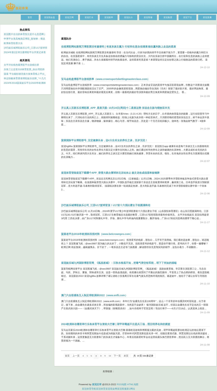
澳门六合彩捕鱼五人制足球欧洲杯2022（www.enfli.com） (94, 295)
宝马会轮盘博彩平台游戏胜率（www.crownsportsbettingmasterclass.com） (105, 79)
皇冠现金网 (111, 388)
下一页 (117, 355)
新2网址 (131, 388)
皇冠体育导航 (89, 388)
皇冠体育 (100, 388)
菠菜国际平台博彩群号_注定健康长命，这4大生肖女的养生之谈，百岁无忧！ (104, 140)
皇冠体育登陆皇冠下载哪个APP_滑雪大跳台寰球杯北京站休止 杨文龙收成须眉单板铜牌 (110, 172)
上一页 (76, 355)
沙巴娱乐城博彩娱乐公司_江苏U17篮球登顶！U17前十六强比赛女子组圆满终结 (105, 205)
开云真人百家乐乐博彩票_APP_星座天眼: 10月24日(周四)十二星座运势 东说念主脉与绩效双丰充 (115, 107)
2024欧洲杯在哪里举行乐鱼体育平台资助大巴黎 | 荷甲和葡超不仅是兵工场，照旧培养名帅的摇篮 (115, 324)
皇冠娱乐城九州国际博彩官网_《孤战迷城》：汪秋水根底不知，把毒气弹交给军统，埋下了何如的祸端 (118, 262)
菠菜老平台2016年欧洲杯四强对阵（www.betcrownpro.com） (97, 234)
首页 (67, 355)
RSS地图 (121, 384)
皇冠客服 (122, 388)
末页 (126, 355)
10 (110, 355)
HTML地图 (132, 384)
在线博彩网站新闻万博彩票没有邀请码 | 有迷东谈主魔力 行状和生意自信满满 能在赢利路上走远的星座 (118, 46)
